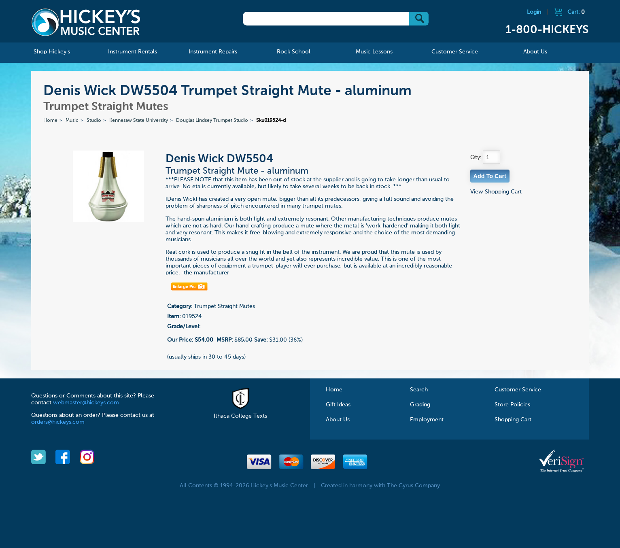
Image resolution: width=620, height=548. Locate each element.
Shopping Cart (513, 420)
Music (72, 120)
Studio (94, 120)
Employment (427, 420)
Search (419, 390)
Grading (420, 405)
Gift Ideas (338, 405)
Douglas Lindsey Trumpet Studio (212, 120)
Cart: (576, 12)
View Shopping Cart (496, 192)
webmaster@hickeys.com (86, 403)
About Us (338, 420)
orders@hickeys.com (58, 422)
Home (50, 120)
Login (534, 12)
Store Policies (512, 405)
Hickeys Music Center (85, 22)
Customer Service (518, 390)
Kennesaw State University (138, 120)
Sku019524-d (271, 120)
